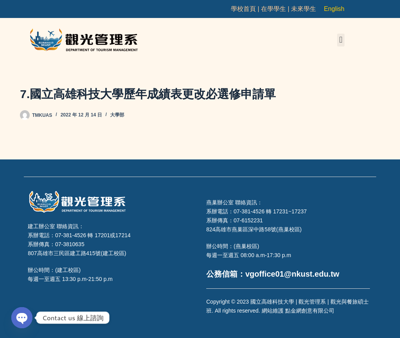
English (334, 8)
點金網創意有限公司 (309, 311)
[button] (341, 40)
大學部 (117, 115)
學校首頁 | (246, 8)
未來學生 (303, 8)
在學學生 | (276, 8)
